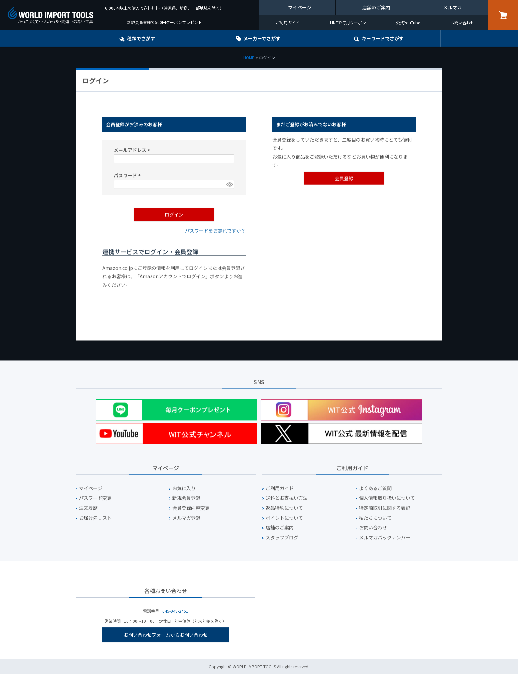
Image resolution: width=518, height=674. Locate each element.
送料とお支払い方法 (287, 498)
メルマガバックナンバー (384, 537)
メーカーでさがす (261, 38)
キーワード (383, 38)
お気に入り (184, 488)
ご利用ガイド (288, 22)
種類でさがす (141, 38)
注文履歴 (88, 508)
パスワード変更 (95, 498)
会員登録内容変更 (191, 508)
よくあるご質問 (375, 488)
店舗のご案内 (376, 7)
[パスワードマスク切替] (229, 184)
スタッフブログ (282, 537)
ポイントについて (284, 518)
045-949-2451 (175, 611)
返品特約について (284, 508)
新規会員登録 (186, 498)
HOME (248, 57)
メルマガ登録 (186, 518)
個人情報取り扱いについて (387, 498)
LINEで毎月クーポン (348, 22)
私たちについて (375, 518)
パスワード (128, 175)
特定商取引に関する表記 (384, 508)
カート (503, 15)
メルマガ (452, 7)
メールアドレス (133, 150)
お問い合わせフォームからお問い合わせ (166, 634)
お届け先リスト (95, 518)
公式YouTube (408, 22)
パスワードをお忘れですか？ (215, 230)
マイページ (299, 7)
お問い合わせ (462, 22)
